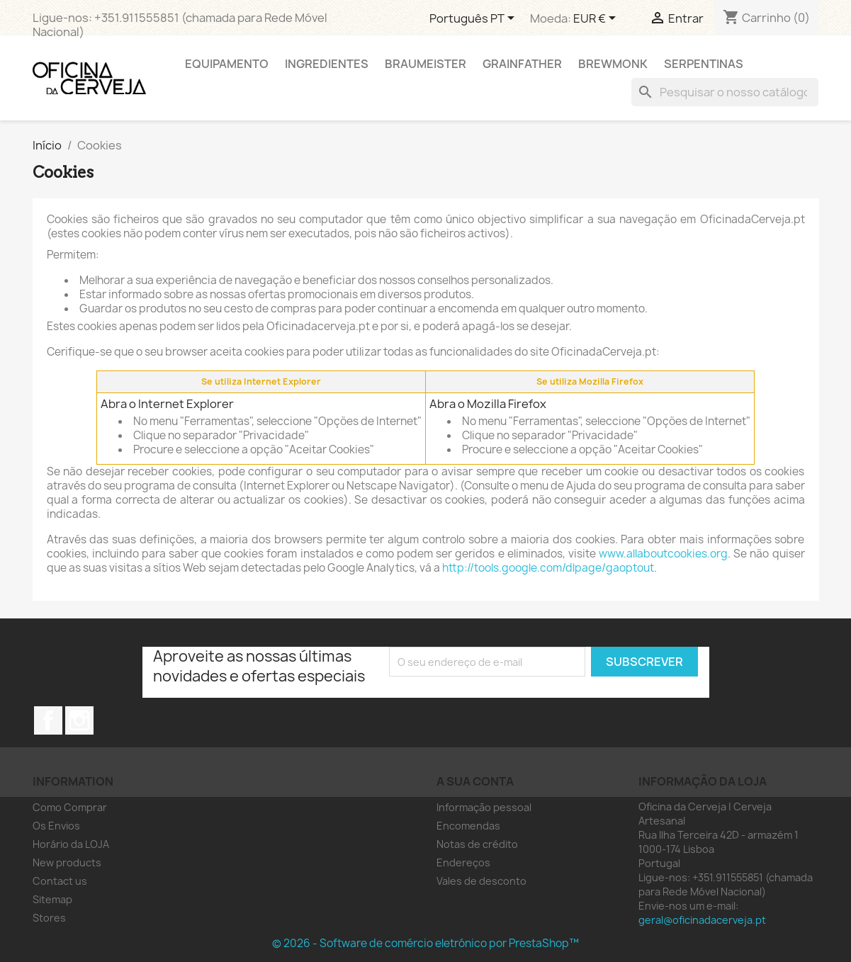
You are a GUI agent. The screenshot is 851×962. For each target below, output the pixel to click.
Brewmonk (613, 64)
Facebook (48, 720)
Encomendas (468, 825)
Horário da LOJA (71, 844)
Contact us (60, 881)
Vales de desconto (481, 881)
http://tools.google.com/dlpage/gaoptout (548, 567)
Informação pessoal (483, 807)
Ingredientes (326, 64)
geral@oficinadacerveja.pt (702, 920)
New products (67, 862)
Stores (49, 917)
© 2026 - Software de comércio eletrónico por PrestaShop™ (425, 943)
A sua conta (475, 781)
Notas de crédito (477, 844)
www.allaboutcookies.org (663, 553)
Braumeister (425, 64)
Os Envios (56, 825)
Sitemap (52, 899)
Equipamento (227, 64)
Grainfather (522, 64)
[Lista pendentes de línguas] (474, 19)
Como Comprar (70, 807)
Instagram (79, 720)
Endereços (463, 862)
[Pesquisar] (724, 92)
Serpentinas (703, 64)
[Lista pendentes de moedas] (597, 19)
